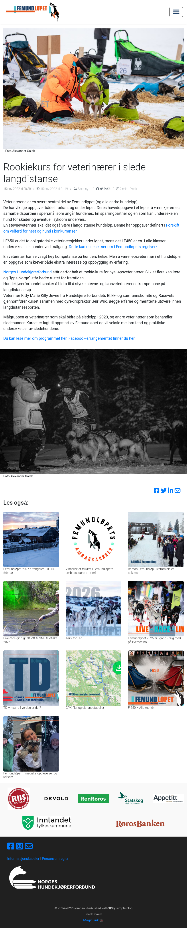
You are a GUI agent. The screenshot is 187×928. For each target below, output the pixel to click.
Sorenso (79, 908)
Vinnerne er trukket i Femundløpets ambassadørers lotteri (89, 571)
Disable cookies (93, 914)
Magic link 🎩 (93, 920)
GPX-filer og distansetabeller (85, 707)
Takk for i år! (74, 638)
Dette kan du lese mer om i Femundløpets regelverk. (114, 247)
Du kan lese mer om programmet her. (35, 338)
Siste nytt (82, 189)
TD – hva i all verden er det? (22, 707)
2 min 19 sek (126, 189)
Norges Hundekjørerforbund (27, 272)
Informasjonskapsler (23, 859)
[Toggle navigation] (176, 12)
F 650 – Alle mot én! (141, 707)
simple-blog (124, 908)
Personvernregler (55, 859)
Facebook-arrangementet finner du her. (102, 338)
